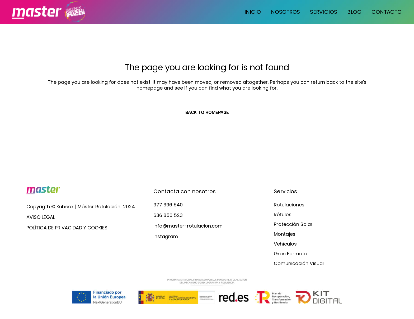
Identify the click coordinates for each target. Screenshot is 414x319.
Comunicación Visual (299, 263)
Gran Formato (290, 253)
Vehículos (285, 244)
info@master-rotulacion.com (188, 226)
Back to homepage (207, 112)
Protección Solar (293, 224)
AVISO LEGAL (40, 217)
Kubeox (65, 206)
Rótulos (282, 214)
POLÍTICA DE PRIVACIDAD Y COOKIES (66, 227)
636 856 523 (168, 215)
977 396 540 (168, 204)
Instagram (165, 236)
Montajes (284, 234)
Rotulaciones (289, 204)
